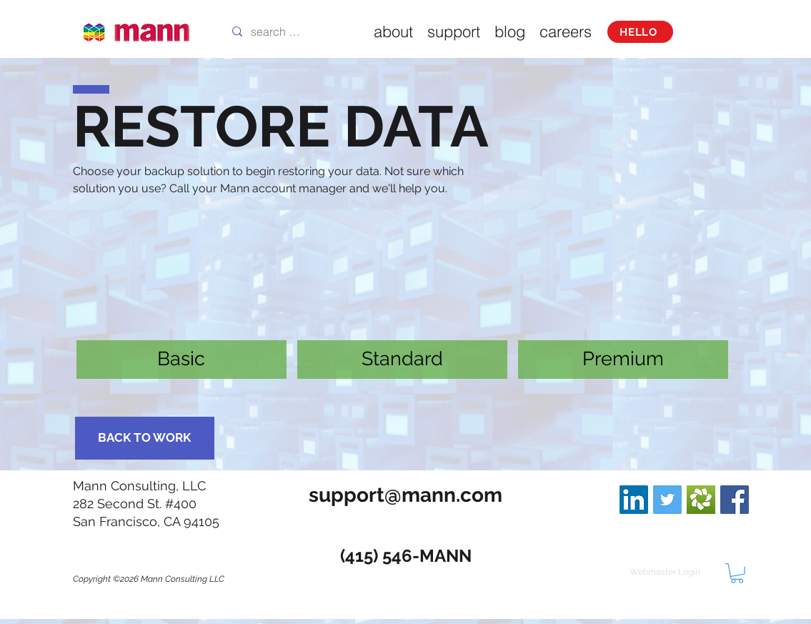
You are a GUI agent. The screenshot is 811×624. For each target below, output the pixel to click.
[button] (737, 573)
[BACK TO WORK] (144, 438)
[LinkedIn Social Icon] (634, 499)
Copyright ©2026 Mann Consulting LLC (148, 579)
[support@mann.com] (405, 495)
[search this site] (277, 31)
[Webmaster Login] (665, 571)
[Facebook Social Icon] (734, 499)
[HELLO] (640, 32)
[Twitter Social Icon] (667, 499)
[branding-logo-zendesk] (701, 499)
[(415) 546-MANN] (405, 556)
